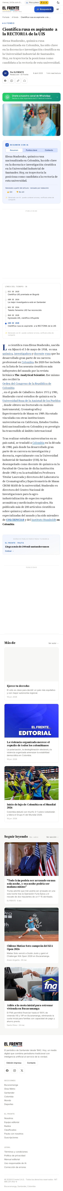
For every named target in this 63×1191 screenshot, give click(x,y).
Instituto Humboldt (43, 520)
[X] (22, 1070)
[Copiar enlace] (18, 80)
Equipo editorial (11, 1122)
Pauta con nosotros (13, 1133)
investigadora (22, 353)
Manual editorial (12, 1159)
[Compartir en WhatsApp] (11, 80)
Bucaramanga (11, 1085)
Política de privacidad (14, 1155)
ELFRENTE (19, 72)
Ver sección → (52, 837)
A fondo (15, 17)
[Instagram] (14, 1070)
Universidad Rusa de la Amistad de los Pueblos (31, 401)
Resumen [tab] (14, 150)
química (7, 353)
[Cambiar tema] (58, 2)
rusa (48, 353)
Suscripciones (11, 1137)
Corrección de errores (15, 1167)
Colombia (28, 362)
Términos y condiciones (16, 1151)
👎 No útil (20, 192)
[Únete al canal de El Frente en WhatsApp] (31, 97)
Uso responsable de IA (15, 1163)
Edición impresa (14, 1063)
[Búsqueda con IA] (44, 9)
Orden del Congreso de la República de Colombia (26, 386)
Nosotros (8, 1118)
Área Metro (9, 1088)
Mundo (7, 1100)
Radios (7, 1126)
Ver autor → (53, 643)
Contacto (31, 1063)
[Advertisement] (31, 245)
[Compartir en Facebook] (5, 80)
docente (39, 353)
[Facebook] (7, 1070)
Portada (5, 17)
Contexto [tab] (49, 150)
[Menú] (58, 9)
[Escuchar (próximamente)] (24, 80)
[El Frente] (12, 9)
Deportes (8, 1104)
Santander (9, 1092)
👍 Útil (9, 192)
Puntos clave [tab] (31, 150)
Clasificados (10, 1129)
